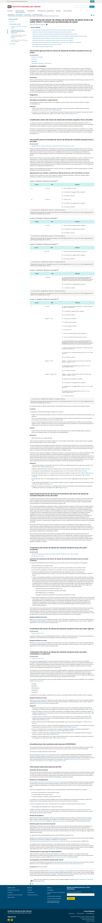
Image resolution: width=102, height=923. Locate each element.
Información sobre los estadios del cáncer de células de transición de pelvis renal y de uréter (55, 34)
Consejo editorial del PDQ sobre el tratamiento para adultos (45, 754)
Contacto (29, 890)
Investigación (13, 43)
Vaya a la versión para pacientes (37, 24)
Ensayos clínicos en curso (38, 556)
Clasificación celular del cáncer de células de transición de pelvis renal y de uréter (52, 32)
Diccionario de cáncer (32, 895)
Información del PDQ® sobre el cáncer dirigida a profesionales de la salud (48, 760)
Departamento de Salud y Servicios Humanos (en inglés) (82, 916)
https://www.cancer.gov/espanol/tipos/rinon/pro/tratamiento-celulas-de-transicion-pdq (51, 841)
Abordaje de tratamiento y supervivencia (41, 63)
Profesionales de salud (15, 24)
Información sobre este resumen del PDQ (43, 46)
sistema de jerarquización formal (60, 821)
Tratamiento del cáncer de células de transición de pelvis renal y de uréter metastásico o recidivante (57, 42)
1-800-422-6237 (80, 913)
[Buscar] (91, 7)
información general (40, 622)
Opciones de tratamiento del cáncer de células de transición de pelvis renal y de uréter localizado (55, 554)
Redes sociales (11, 897)
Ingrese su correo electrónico (74, 892)
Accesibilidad (50, 890)
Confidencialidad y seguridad (54, 896)
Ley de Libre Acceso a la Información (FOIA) (56, 893)
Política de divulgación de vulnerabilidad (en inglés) (53, 901)
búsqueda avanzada (41, 619)
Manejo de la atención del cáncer (58, 857)
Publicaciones (30, 892)
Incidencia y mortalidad (37, 57)
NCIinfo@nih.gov (90, 913)
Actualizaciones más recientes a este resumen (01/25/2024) (47, 44)
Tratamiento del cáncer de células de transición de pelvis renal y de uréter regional (53, 40)
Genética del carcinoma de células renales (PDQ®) (18, 40)
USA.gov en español (90, 921)
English (92, 1)
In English (10, 892)
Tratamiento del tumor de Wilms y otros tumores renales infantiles (18, 36)
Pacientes (12, 21)
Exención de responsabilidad (54, 898)
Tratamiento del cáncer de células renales (19, 27)
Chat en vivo (71, 913)
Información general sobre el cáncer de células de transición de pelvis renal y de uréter (54, 30)
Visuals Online (51, 848)
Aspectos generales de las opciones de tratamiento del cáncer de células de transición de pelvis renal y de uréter (60, 36)
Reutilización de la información (15, 895)
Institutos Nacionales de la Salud (87, 918)
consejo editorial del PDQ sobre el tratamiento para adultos (45, 782)
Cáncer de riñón (13, 19)
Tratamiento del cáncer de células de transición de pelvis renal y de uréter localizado (53, 38)
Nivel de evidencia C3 (37, 681)
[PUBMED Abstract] (56, 110)
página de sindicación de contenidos (83, 879)
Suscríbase (71, 898)
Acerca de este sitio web (13, 890)
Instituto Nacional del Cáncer (88, 919)
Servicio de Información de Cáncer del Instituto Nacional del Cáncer (67, 863)
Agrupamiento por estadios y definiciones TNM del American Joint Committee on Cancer (53, 146)
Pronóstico (34, 59)
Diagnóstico (34, 61)
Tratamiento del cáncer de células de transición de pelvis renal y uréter (18, 31)
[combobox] (82, 7)
